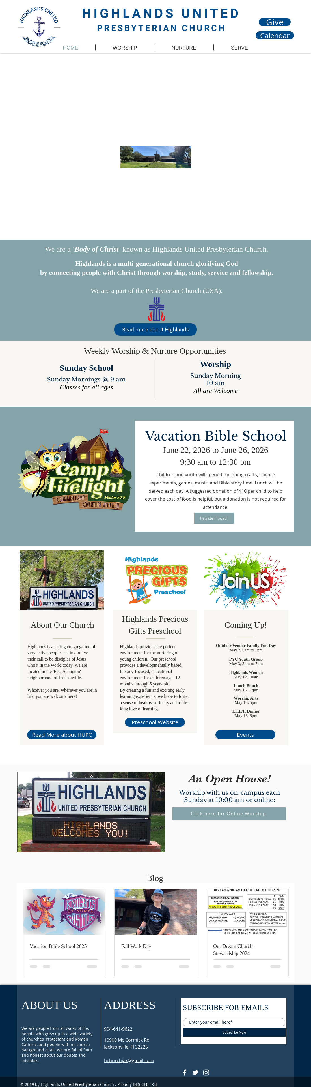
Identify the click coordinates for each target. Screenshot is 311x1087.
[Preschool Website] (155, 722)
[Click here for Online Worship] (229, 813)
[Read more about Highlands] (155, 329)
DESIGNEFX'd (145, 1084)
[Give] (275, 22)
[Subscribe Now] (234, 1032)
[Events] (245, 734)
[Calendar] (275, 35)
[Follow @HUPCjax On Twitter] (195, 1073)
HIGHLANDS (132, 13)
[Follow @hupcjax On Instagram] (206, 1073)
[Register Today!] (214, 518)
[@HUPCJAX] (185, 1073)
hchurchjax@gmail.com (129, 1060)
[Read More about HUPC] (62, 734)
